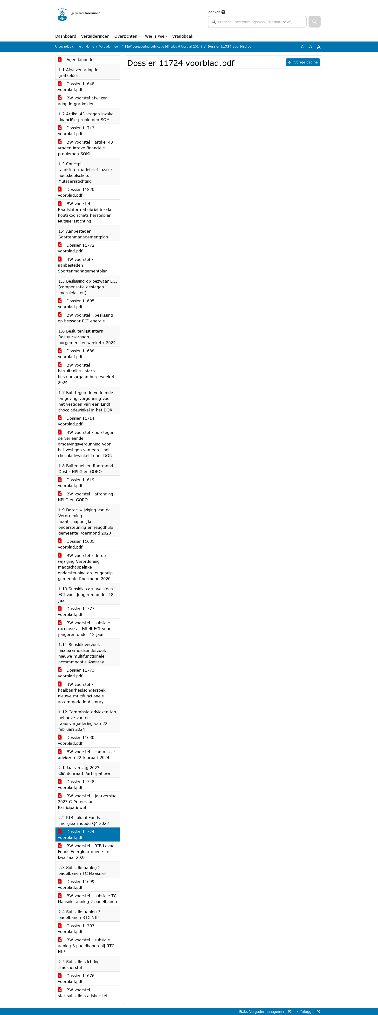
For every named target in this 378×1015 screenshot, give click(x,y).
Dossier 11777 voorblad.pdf (76, 611)
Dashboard (65, 36)
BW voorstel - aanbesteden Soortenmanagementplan (83, 265)
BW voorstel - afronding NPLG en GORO (85, 497)
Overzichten (125, 36)
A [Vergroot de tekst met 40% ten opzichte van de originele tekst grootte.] (319, 46)
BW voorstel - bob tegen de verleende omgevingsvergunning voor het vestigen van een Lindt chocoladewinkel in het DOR (86, 444)
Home (90, 46)
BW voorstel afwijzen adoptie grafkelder (83, 101)
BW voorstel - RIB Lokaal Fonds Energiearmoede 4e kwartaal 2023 (87, 851)
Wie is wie (155, 36)
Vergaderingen (95, 36)
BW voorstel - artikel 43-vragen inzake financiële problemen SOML (86, 148)
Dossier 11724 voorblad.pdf (76, 834)
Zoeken (214, 12)
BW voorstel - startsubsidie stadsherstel (82, 992)
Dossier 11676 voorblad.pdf (76, 978)
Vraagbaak (182, 36)
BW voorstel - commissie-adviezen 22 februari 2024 (87, 754)
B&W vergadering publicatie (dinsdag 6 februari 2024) (163, 46)
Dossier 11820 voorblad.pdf (76, 192)
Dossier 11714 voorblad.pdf (76, 421)
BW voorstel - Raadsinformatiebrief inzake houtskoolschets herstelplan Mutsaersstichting (85, 212)
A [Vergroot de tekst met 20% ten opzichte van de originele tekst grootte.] (310, 46)
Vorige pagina (303, 62)
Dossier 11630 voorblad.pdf (76, 740)
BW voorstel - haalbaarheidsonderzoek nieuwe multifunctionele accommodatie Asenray (81, 693)
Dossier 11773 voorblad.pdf (76, 673)
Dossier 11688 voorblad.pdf (76, 353)
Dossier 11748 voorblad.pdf (76, 784)
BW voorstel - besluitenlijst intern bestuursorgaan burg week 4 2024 (86, 374)
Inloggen (309, 1011)
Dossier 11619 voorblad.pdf (76, 482)
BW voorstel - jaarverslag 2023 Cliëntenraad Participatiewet (87, 801)
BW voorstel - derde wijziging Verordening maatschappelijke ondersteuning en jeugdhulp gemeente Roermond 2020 (85, 567)
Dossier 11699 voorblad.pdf (76, 884)
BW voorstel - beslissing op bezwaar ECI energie (85, 318)
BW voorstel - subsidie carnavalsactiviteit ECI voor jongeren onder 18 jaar (84, 628)
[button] (315, 22)
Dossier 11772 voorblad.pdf (76, 248)
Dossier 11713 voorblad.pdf (76, 130)
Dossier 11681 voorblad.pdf (76, 544)
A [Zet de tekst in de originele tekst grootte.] (302, 46)
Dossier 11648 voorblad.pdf (76, 86)
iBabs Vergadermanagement (264, 1011)
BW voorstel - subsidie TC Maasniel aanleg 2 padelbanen (87, 898)
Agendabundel (76, 59)
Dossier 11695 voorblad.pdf (76, 304)
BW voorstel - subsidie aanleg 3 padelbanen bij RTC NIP (86, 946)
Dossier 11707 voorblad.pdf (76, 928)
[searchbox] (257, 22)
